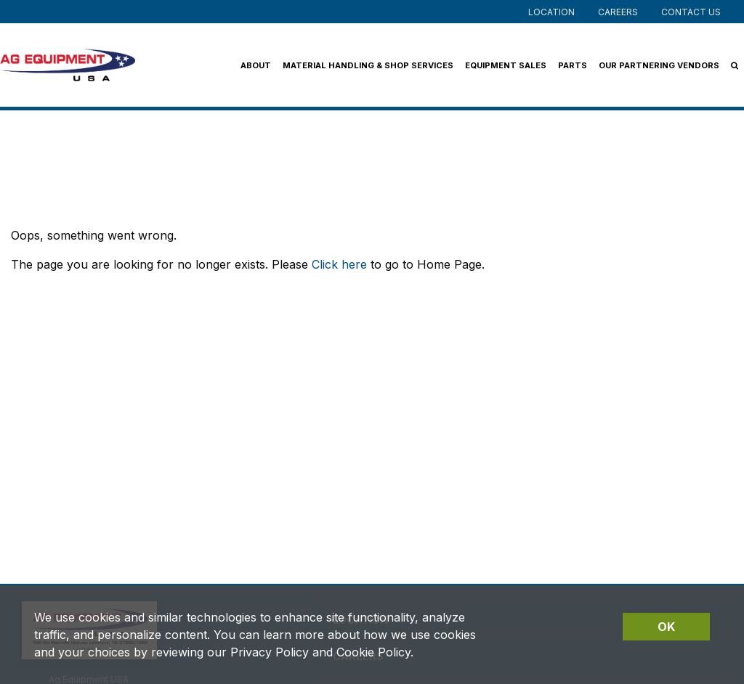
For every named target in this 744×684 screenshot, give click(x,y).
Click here (339, 264)
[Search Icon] (734, 65)
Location (551, 12)
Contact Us (691, 12)
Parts (572, 65)
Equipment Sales (505, 65)
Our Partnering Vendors (659, 65)
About (255, 65)
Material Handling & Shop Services (368, 65)
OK (666, 626)
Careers (618, 12)
